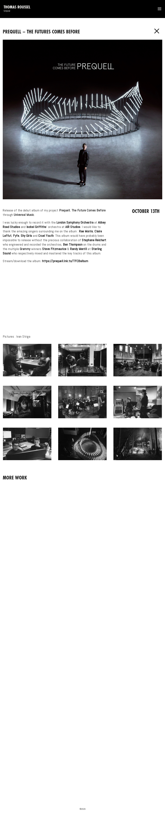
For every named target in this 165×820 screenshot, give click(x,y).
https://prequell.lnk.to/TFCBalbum (65, 261)
